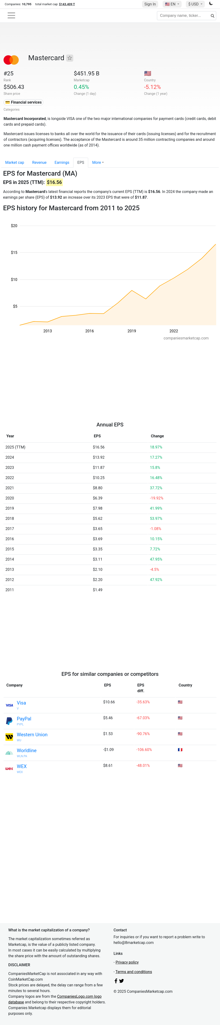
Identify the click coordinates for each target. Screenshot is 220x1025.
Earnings (62, 162)
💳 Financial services (23, 102)
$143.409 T (67, 4)
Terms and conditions (133, 972)
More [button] (96, 162)
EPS (80, 162)
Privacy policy (127, 962)
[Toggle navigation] (11, 15)
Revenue (39, 162)
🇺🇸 (170, 4)
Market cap (14, 162)
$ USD (193, 4)
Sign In (150, 4)
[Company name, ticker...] (186, 15)
